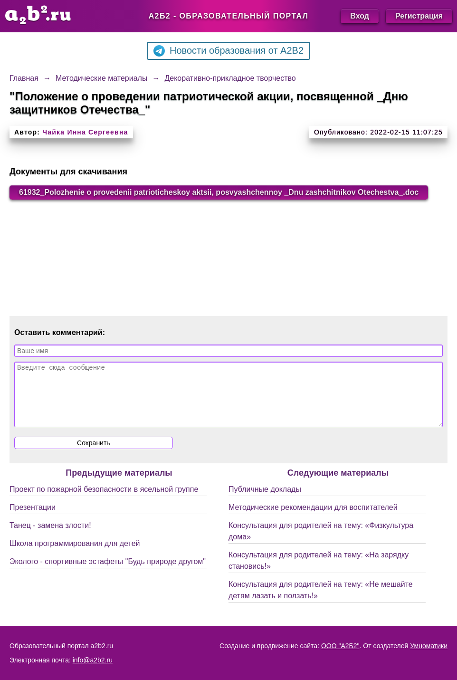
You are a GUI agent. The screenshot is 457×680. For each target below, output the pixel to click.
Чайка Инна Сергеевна (85, 132)
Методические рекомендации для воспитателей (313, 519)
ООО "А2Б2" (340, 646)
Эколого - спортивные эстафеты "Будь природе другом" (108, 573)
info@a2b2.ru (93, 660)
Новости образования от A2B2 (228, 51)
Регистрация (419, 16)
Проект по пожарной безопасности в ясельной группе (104, 501)
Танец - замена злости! (50, 537)
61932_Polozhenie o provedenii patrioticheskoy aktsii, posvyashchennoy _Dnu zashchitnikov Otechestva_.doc (219, 192)
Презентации (33, 519)
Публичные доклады (264, 501)
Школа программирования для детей (75, 555)
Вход (359, 16)
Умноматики (428, 646)
